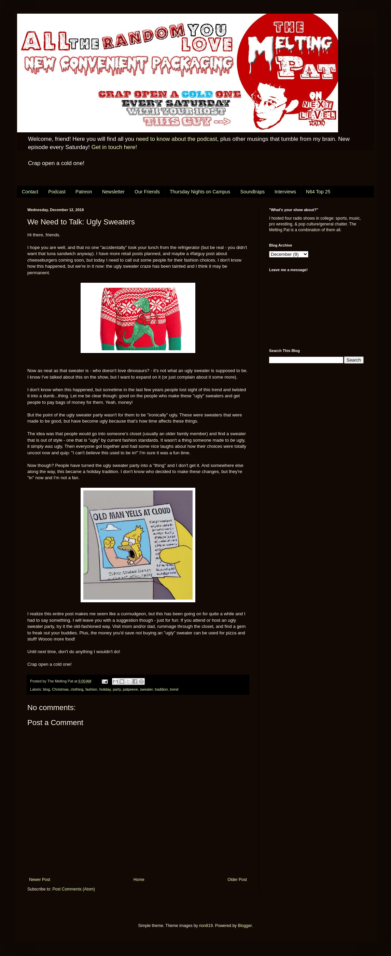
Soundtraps (252, 191)
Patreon (83, 191)
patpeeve (130, 689)
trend (174, 689)
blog (46, 689)
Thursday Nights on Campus (200, 191)
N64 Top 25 (318, 191)
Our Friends (147, 191)
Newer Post (39, 879)
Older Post (237, 879)
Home (139, 879)
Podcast (57, 191)
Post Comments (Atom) (73, 889)
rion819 (206, 925)
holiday (105, 689)
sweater (146, 689)
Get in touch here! (114, 147)
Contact (30, 191)
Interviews (285, 191)
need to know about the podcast (176, 139)
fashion (91, 689)
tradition (161, 689)
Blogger (245, 925)
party (117, 689)
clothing (77, 689)
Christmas (60, 689)
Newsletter (113, 191)
